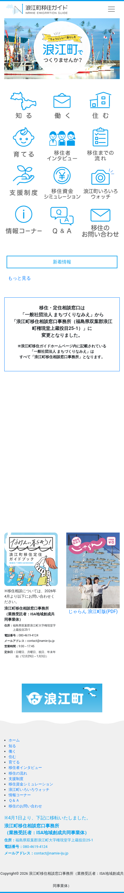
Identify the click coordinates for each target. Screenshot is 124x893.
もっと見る (19, 278)
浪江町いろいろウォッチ (29, 789)
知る (12, 746)
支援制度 (16, 779)
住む (12, 757)
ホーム (14, 740)
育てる (14, 762)
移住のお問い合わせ (25, 806)
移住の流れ (18, 773)
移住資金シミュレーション (31, 784)
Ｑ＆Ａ (14, 800)
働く (12, 751)
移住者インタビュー (25, 767)
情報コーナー (20, 795)
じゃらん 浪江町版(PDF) (93, 573)
